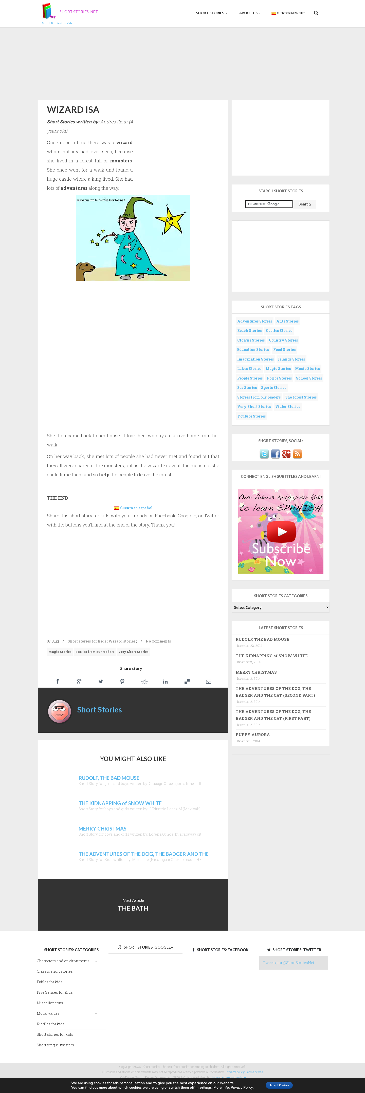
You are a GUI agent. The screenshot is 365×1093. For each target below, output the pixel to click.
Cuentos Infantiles (288, 13)
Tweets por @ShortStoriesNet (288, 962)
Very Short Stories (133, 652)
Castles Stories (279, 330)
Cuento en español (136, 507)
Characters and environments (63, 960)
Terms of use (254, 1072)
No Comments (158, 641)
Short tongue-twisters (55, 1045)
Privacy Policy (235, 1087)
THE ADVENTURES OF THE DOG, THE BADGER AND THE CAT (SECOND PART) (275, 692)
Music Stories (307, 368)
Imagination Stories (255, 359)
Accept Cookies (280, 1085)
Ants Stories (287, 321)
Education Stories (253, 349)
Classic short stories (55, 971)
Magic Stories (59, 652)
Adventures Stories (254, 321)
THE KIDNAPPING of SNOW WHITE (272, 655)
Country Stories (283, 340)
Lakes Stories (249, 368)
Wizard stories (121, 641)
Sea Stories (247, 387)
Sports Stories (273, 387)
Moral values (48, 1013)
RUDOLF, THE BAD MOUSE (262, 639)
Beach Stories (249, 330)
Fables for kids (50, 981)
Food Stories (284, 349)
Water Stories (287, 406)
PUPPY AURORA (253, 734)
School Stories (309, 378)
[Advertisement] (182, 62)
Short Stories (211, 13)
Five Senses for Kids (55, 992)
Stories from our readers (95, 652)
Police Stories (279, 378)
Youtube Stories (251, 416)
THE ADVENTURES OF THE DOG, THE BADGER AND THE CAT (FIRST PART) (273, 715)
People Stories (250, 378)
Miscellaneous (50, 1003)
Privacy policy (235, 1072)
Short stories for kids (87, 641)
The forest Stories (301, 397)
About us (250, 13)
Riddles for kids (51, 1024)
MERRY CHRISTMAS (256, 672)
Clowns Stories (251, 340)
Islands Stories (291, 359)
